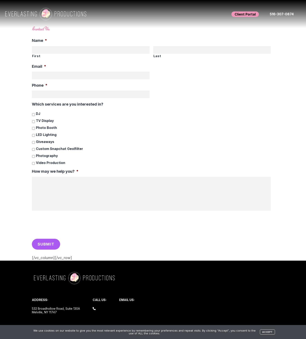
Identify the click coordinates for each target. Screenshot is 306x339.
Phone (39, 85)
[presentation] (64, 223)
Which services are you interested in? (67, 104)
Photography (47, 156)
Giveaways (45, 142)
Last (157, 56)
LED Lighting (46, 135)
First (36, 56)
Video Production (50, 163)
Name (39, 40)
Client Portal (245, 14)
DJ (38, 114)
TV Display (45, 121)
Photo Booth (46, 128)
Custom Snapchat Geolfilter (59, 149)
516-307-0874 (282, 14)
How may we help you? (55, 171)
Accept (267, 332)
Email (39, 66)
